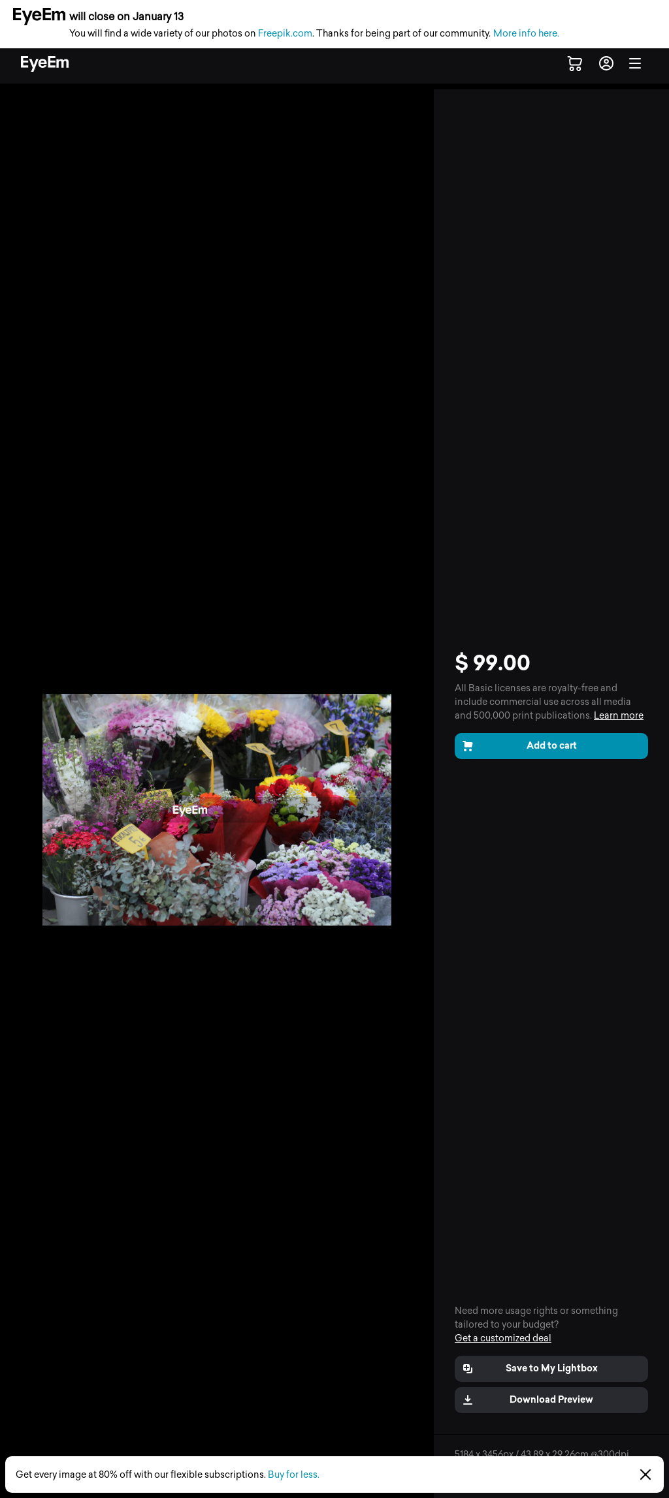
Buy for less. (293, 1474)
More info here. (526, 33)
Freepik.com (285, 33)
